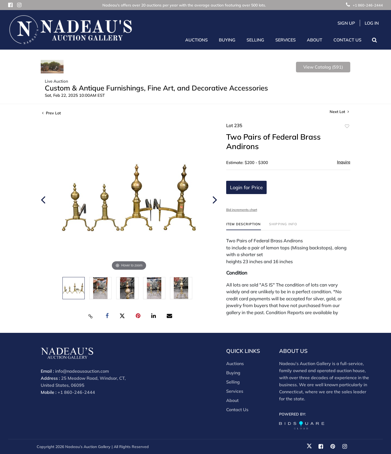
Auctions (235, 363)
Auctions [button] (196, 40)
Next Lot (339, 112)
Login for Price (246, 187)
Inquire (343, 162)
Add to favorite (347, 126)
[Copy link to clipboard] (90, 316)
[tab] (243, 226)
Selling (233, 382)
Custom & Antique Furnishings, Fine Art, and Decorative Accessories (156, 87)
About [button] (314, 40)
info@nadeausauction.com (82, 371)
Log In (372, 23)
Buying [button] (227, 40)
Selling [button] (255, 40)
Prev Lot (51, 113)
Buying (233, 372)
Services (234, 391)
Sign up (346, 23)
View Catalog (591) (323, 67)
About (232, 400)
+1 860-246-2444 (364, 5)
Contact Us (347, 40)
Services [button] (285, 40)
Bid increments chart (241, 210)
